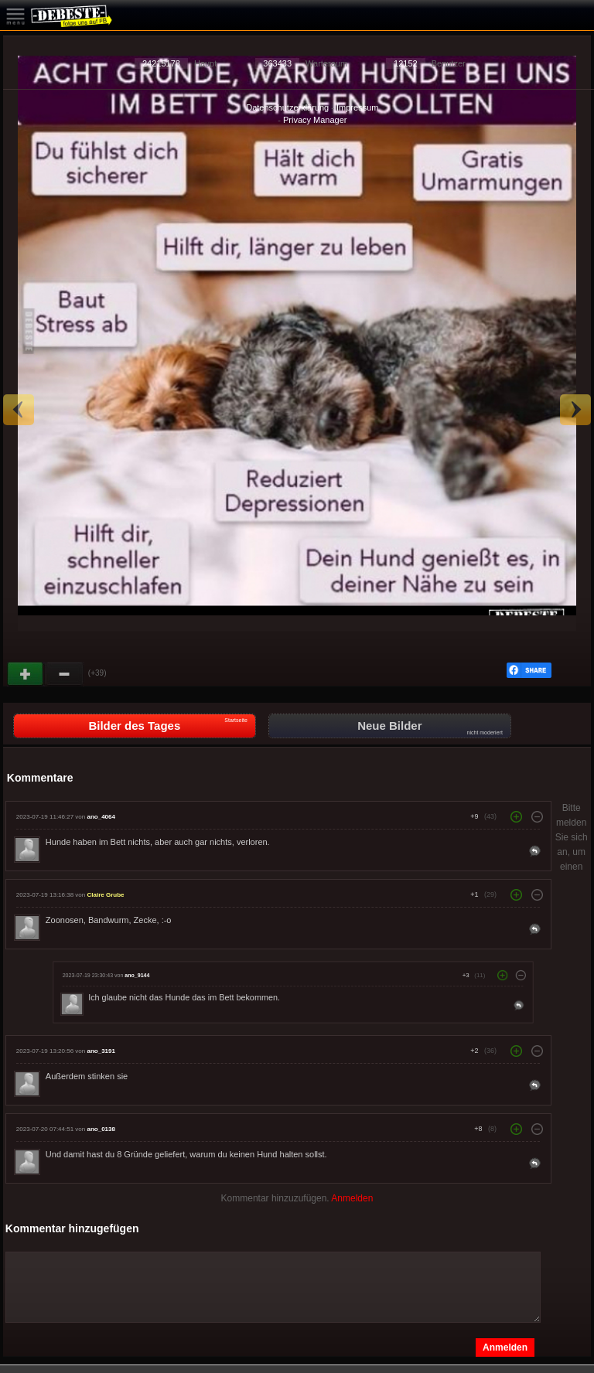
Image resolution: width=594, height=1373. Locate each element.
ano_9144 (137, 976)
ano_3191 (100, 1051)
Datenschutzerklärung (287, 107)
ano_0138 (100, 1129)
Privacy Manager (315, 119)
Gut (26, 674)
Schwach (65, 674)
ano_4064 (100, 816)
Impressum (357, 107)
